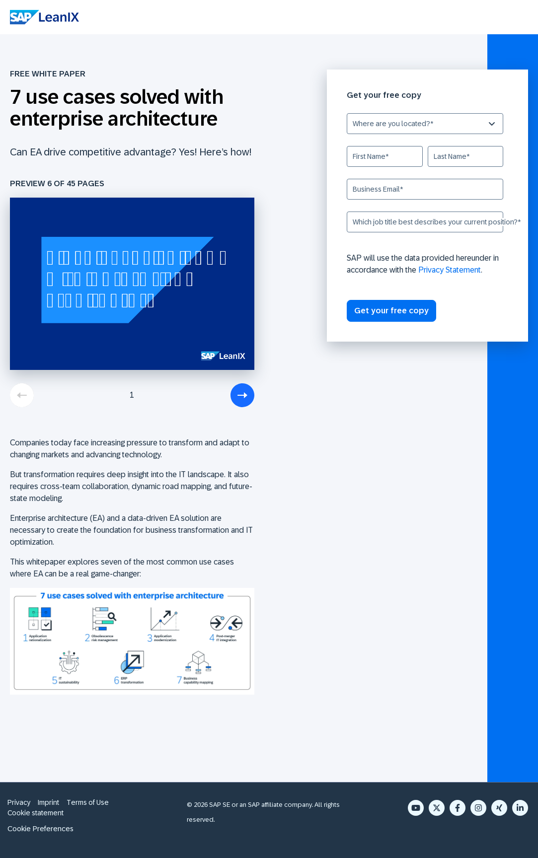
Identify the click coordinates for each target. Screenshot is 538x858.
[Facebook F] (457, 808)
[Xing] (499, 808)
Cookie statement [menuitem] (35, 813)
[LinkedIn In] (520, 808)
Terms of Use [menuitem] (88, 802)
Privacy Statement (449, 270)
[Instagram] (478, 808)
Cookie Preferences (40, 828)
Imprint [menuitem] (48, 802)
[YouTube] (416, 808)
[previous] (22, 395)
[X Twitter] (437, 808)
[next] (242, 395)
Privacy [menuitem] (18, 802)
